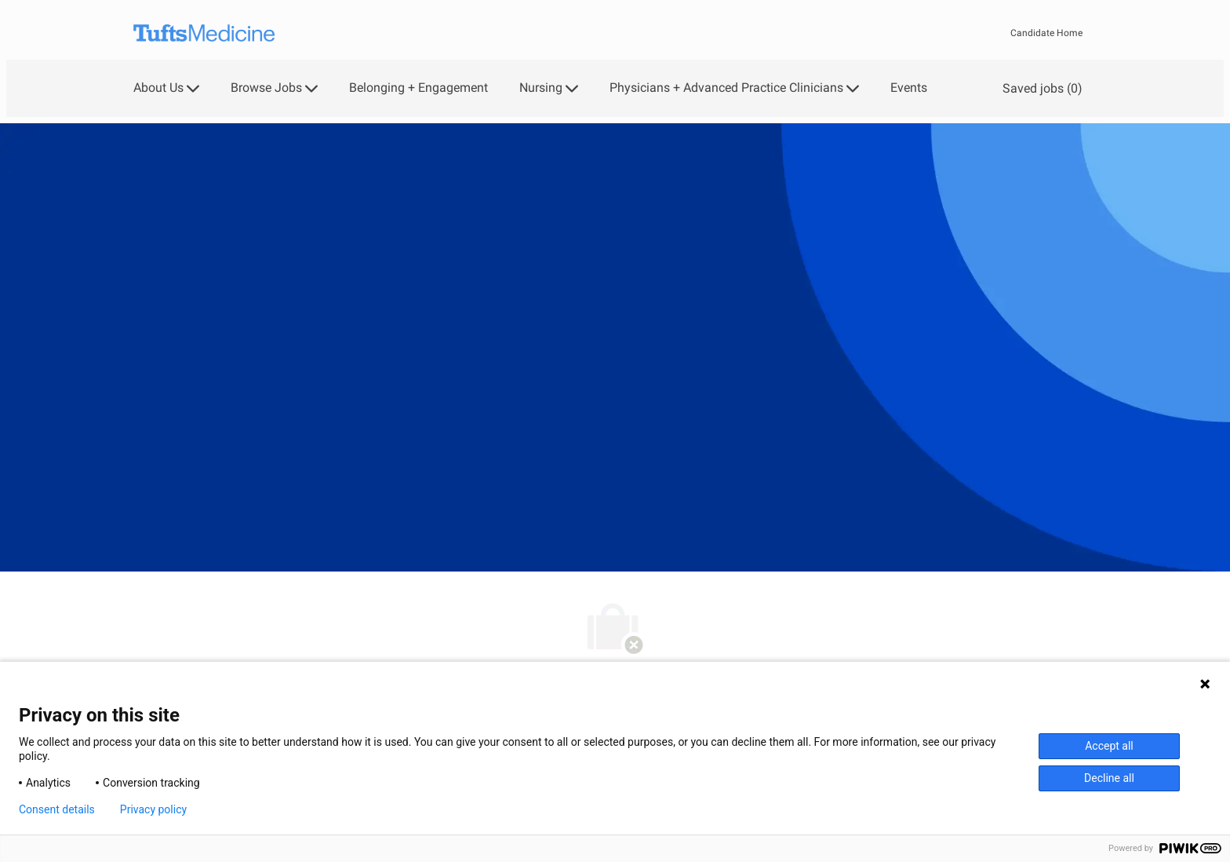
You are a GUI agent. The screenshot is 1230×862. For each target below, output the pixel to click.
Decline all (1109, 778)
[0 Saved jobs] (1039, 88)
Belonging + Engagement (418, 88)
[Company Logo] (204, 33)
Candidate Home (1046, 33)
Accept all (1109, 746)
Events (908, 88)
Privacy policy (153, 809)
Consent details (57, 809)
